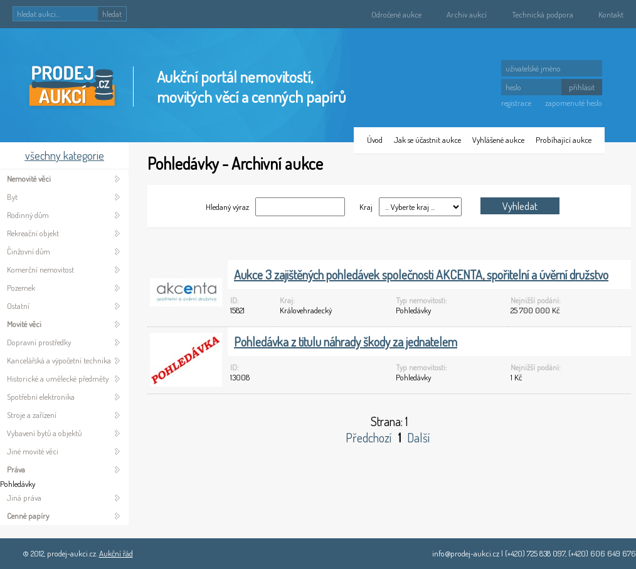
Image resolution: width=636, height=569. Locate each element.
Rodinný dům (28, 215)
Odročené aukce (396, 14)
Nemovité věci (29, 179)
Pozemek (21, 288)
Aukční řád (116, 553)
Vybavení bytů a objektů (44, 433)
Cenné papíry (28, 516)
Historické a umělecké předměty (58, 378)
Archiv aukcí (467, 14)
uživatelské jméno (533, 68)
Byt (12, 197)
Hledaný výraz (227, 207)
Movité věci (24, 324)
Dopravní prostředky (39, 342)
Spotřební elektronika (41, 397)
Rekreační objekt (33, 233)
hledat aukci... (38, 14)
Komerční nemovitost (40, 269)
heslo (513, 87)
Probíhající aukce (563, 140)
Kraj (365, 207)
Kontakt (610, 14)
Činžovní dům (28, 251)
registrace (516, 103)
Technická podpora (542, 14)
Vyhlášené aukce (498, 140)
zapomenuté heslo (573, 103)
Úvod (375, 140)
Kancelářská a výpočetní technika (59, 360)
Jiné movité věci (32, 451)
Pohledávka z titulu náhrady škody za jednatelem (345, 341)
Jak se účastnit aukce (427, 140)
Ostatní (18, 306)
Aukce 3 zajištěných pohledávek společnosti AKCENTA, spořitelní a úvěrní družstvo (421, 274)
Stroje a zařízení (31, 415)
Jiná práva (24, 498)
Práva (16, 469)
